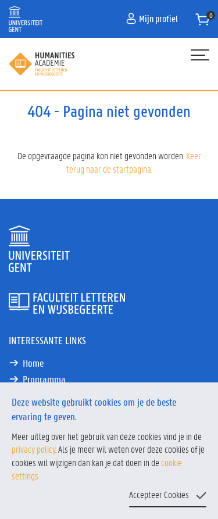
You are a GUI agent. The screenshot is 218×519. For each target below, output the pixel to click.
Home (33, 362)
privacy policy (33, 449)
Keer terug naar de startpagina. (133, 162)
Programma (44, 379)
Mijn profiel (152, 18)
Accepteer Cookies (159, 494)
